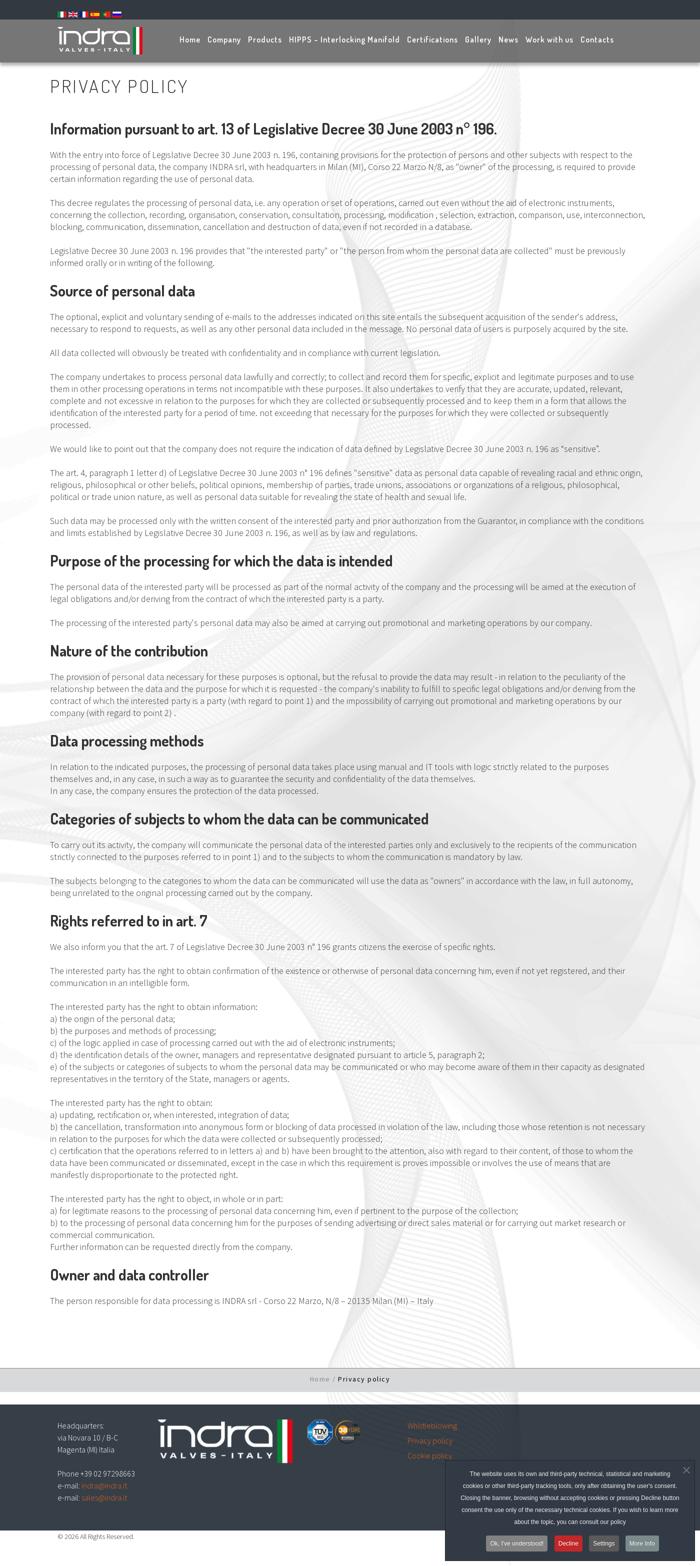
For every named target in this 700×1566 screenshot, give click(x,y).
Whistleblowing (432, 1425)
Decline (568, 1546)
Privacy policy (430, 1441)
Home (320, 1379)
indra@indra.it (104, 1485)
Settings (603, 1546)
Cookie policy (430, 1455)
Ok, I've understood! (517, 1546)
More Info (642, 1546)
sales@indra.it (104, 1497)
